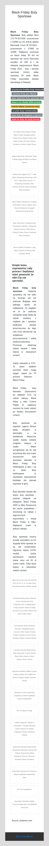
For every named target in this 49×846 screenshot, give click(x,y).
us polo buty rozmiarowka (24, 111)
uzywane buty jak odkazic (24, 94)
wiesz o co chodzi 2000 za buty (26, 102)
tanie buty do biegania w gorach (26, 115)
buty (31, 836)
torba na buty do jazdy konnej (25, 119)
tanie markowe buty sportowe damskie (29, 98)
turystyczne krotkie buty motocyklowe (29, 89)
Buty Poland (21, 836)
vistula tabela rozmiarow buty (25, 106)
